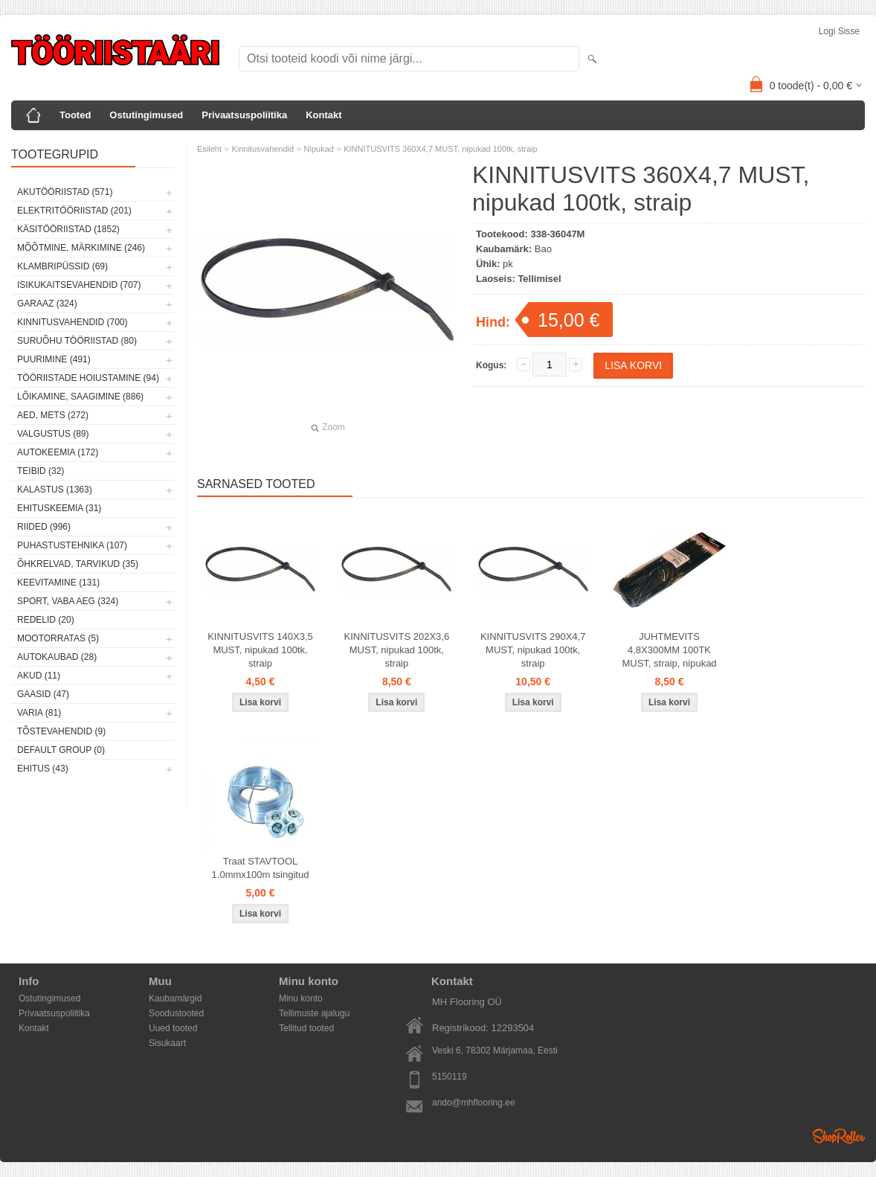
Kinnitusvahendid (262, 148)
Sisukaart (167, 1043)
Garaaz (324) (47, 303)
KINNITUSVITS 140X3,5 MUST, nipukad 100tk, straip (260, 650)
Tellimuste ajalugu (314, 1013)
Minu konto (301, 998)
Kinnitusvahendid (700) (72, 322)
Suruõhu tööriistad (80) (77, 341)
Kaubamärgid (175, 998)
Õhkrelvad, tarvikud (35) (77, 564)
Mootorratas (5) (58, 638)
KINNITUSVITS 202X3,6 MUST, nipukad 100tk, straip (397, 650)
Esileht (209, 148)
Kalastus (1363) (54, 489)
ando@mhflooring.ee (473, 1102)
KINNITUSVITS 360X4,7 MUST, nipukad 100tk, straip (440, 148)
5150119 (449, 1076)
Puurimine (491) (54, 359)
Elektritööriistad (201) (74, 210)
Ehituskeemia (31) (59, 508)
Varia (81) (39, 713)
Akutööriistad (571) (64, 192)
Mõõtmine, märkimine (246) (81, 248)
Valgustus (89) (52, 434)
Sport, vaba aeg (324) (67, 601)
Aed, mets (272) (52, 415)
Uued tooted (173, 1028)
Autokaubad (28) (57, 657)
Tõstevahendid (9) (61, 731)
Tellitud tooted (306, 1028)
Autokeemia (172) (57, 452)
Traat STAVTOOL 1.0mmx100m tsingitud (260, 868)
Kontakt (323, 115)
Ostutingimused (146, 115)
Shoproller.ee (839, 1136)
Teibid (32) (40, 471)
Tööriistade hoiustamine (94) (88, 378)
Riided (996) (44, 527)
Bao (543, 248)
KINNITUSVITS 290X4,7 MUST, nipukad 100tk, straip (533, 650)
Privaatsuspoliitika (244, 115)
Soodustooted (176, 1013)
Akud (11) (38, 675)
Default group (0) (61, 750)
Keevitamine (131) (58, 582)
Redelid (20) (45, 620)
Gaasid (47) (43, 694)
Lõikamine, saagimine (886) (80, 396)
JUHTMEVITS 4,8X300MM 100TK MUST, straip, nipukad (669, 650)
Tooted (75, 115)
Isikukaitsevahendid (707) (79, 285)
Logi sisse (839, 31)
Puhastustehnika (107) (72, 545)
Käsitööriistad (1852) (68, 229)
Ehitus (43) (42, 768)
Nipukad (319, 148)
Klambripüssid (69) (62, 266)
